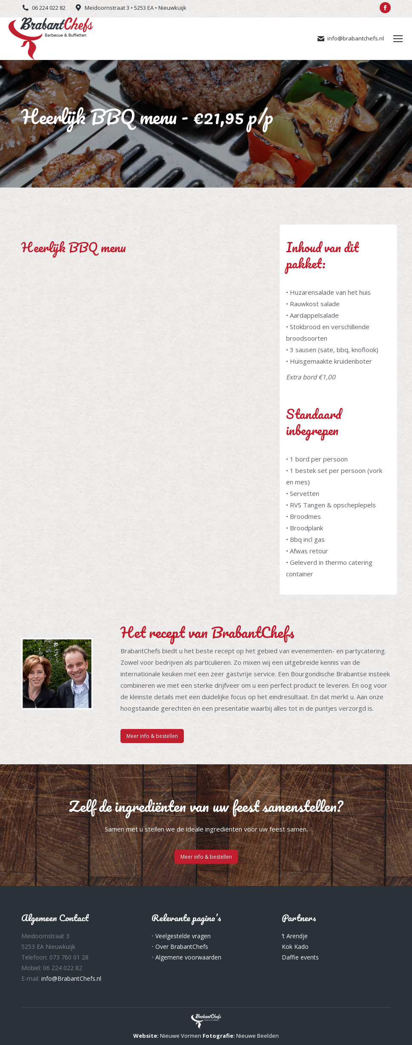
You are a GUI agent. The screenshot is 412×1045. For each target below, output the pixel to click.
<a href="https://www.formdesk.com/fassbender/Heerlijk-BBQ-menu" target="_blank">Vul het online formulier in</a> (139, 302)
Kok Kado (295, 946)
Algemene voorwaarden (188, 957)
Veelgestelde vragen (183, 936)
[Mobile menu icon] (397, 38)
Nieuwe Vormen (180, 1035)
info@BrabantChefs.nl (71, 978)
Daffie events (300, 957)
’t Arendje (295, 936)
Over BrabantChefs (181, 946)
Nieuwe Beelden (257, 1035)
